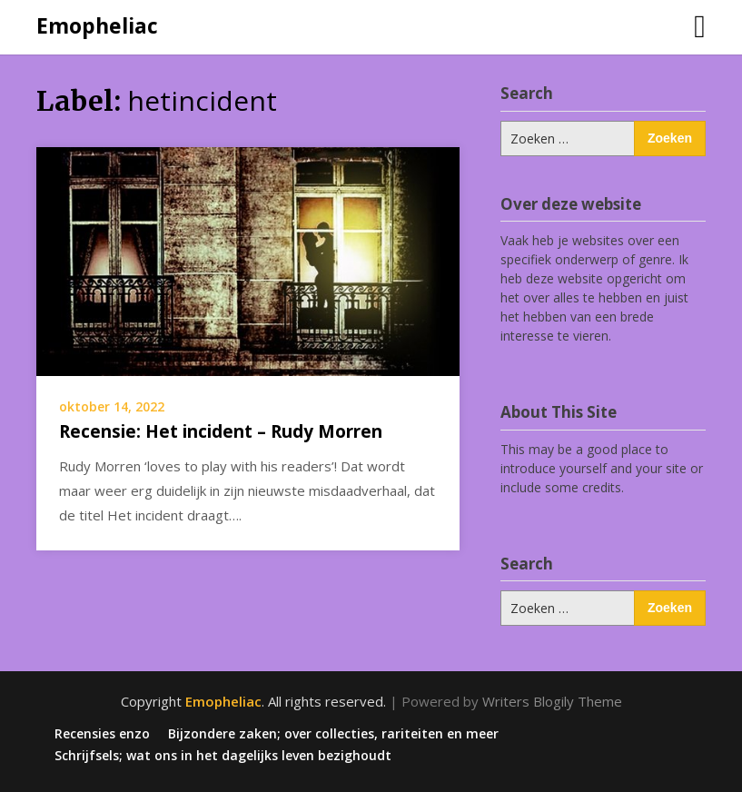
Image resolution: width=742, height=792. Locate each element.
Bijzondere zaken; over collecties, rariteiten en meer (333, 734)
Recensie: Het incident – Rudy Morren (220, 431)
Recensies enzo (102, 734)
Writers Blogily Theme (552, 701)
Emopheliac (97, 25)
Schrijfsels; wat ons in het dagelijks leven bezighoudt (222, 755)
